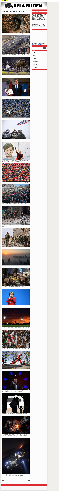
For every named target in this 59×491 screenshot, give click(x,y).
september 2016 (35, 66)
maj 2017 (34, 53)
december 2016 (35, 61)
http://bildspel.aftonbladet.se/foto (37, 44)
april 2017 (34, 55)
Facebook (33, 26)
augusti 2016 (35, 67)
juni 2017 (34, 52)
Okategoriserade (35, 71)
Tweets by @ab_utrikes (36, 11)
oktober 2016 (35, 64)
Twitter (38, 26)
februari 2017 (35, 58)
